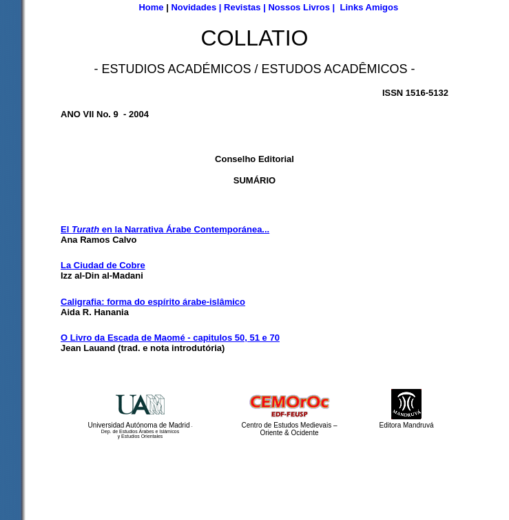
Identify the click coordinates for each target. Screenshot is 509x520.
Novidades (193, 7)
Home (150, 7)
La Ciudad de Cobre (103, 265)
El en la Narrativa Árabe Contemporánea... (165, 229)
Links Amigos (369, 7)
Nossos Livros (299, 7)
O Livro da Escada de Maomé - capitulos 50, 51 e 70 (170, 337)
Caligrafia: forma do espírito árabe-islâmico (153, 302)
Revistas (242, 7)
